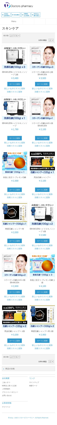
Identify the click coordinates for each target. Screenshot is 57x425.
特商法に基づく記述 (9, 386)
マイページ (6, 407)
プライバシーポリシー (10, 392)
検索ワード (33, 386)
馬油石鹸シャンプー (42, 177)
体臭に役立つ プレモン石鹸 (14, 177)
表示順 (6, 36)
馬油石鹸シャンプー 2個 (14, 331)
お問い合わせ (7, 395)
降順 (22, 36)
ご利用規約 (6, 389)
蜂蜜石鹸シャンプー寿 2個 (42, 331)
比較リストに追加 (14, 92)
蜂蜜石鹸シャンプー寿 (14, 229)
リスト (52, 36)
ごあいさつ (6, 382)
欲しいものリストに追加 (14, 88)
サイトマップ (34, 382)
